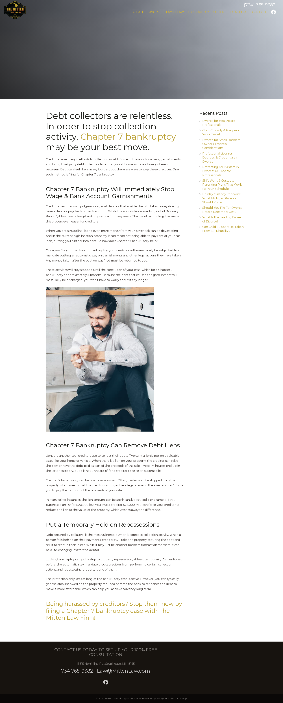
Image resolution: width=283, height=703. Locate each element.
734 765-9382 (77, 671)
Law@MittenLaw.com (123, 671)
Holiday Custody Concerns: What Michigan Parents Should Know (221, 198)
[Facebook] (274, 12)
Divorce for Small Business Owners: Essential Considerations (221, 144)
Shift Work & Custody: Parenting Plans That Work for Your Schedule (222, 184)
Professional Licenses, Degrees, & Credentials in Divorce (220, 157)
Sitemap (182, 698)
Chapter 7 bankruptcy (128, 136)
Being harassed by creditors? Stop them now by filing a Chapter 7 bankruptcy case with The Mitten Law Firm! (114, 610)
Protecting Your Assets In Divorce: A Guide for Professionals (220, 171)
